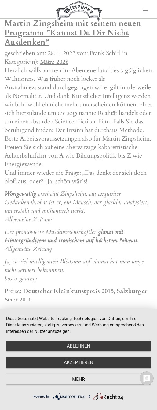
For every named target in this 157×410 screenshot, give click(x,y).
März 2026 (54, 62)
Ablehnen (78, 346)
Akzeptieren (78, 362)
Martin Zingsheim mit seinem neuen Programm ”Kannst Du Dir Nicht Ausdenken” (73, 33)
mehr (78, 379)
